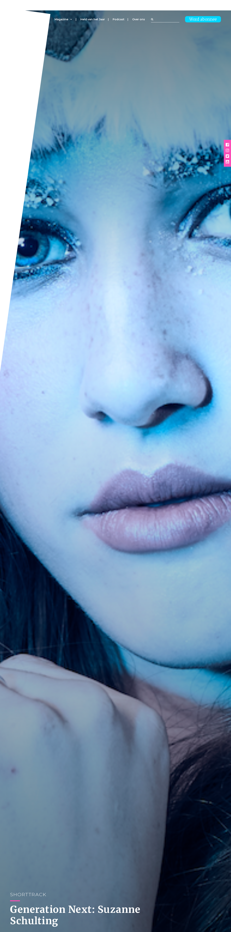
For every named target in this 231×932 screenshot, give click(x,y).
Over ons (138, 19)
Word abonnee (203, 19)
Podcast (118, 19)
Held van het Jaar (92, 19)
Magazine (61, 19)
